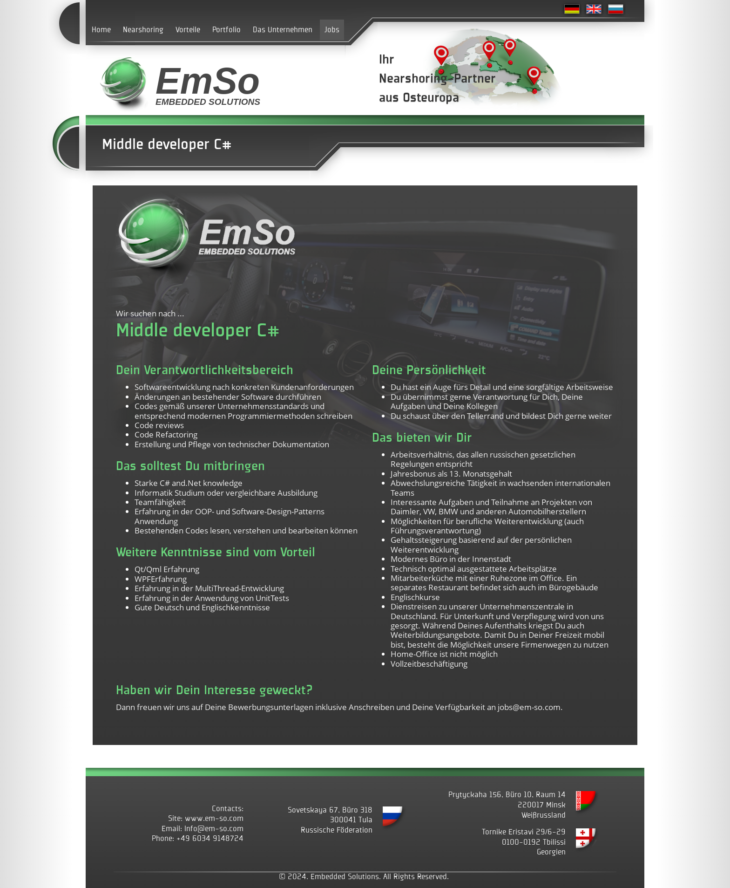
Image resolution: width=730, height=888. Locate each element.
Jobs (331, 30)
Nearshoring (143, 30)
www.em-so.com (214, 818)
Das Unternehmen (282, 30)
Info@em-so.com (213, 829)
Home (101, 30)
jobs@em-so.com (529, 707)
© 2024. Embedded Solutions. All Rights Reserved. (364, 877)
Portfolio (226, 30)
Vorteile (188, 30)
